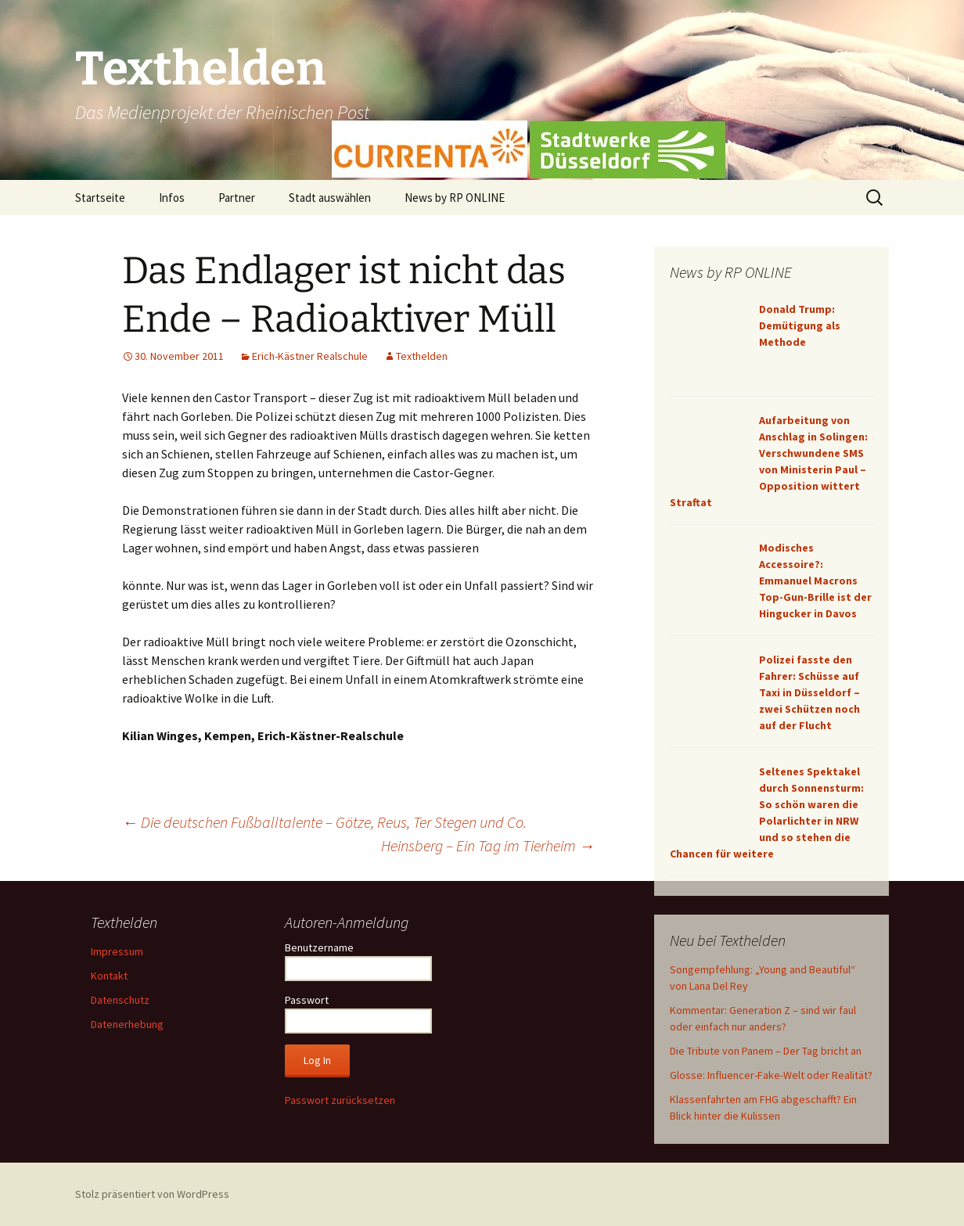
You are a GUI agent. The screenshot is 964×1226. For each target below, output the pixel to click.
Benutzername (319, 947)
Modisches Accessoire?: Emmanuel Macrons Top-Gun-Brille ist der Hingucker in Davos (815, 580)
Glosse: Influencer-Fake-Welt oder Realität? (771, 1075)
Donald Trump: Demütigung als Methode (799, 325)
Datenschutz (120, 1000)
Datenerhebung (127, 1024)
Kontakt (109, 976)
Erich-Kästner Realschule (310, 356)
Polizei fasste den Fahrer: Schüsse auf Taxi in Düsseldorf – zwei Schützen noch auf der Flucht (809, 692)
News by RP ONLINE (455, 197)
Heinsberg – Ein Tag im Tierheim (488, 845)
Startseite (100, 197)
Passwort (307, 1000)
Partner (236, 197)
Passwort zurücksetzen (340, 1100)
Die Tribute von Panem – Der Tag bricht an (765, 1051)
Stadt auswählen (330, 197)
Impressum (117, 951)
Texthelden (422, 356)
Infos (172, 197)
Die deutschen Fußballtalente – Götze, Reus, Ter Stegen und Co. (324, 822)
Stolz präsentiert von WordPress (152, 1194)
